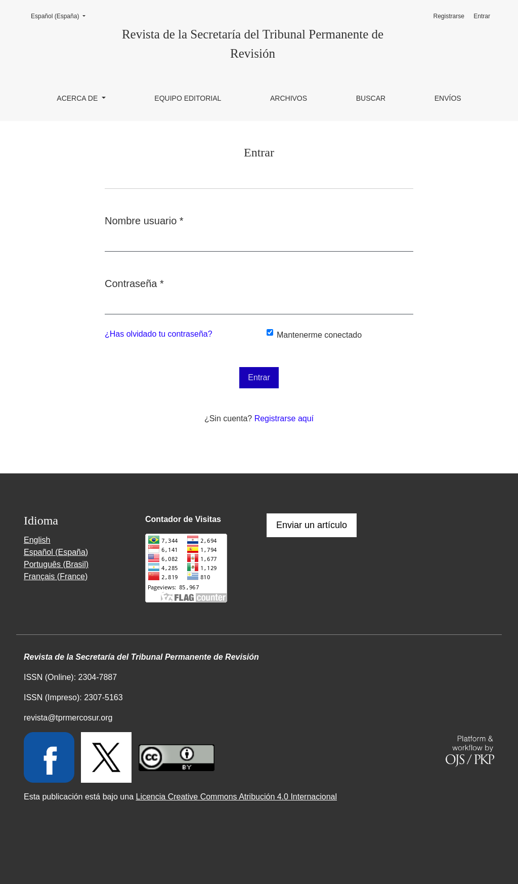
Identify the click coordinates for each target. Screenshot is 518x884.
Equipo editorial (187, 98)
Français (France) (56, 576)
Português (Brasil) (56, 564)
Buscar (370, 98)
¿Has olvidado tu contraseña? (158, 334)
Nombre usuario (144, 219)
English (37, 540)
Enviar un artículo (311, 525)
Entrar (481, 16)
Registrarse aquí (284, 418)
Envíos (448, 98)
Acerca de (78, 98)
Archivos (288, 98)
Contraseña (134, 282)
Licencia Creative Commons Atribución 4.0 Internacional (236, 796)
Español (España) (61, 15)
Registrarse (449, 16)
